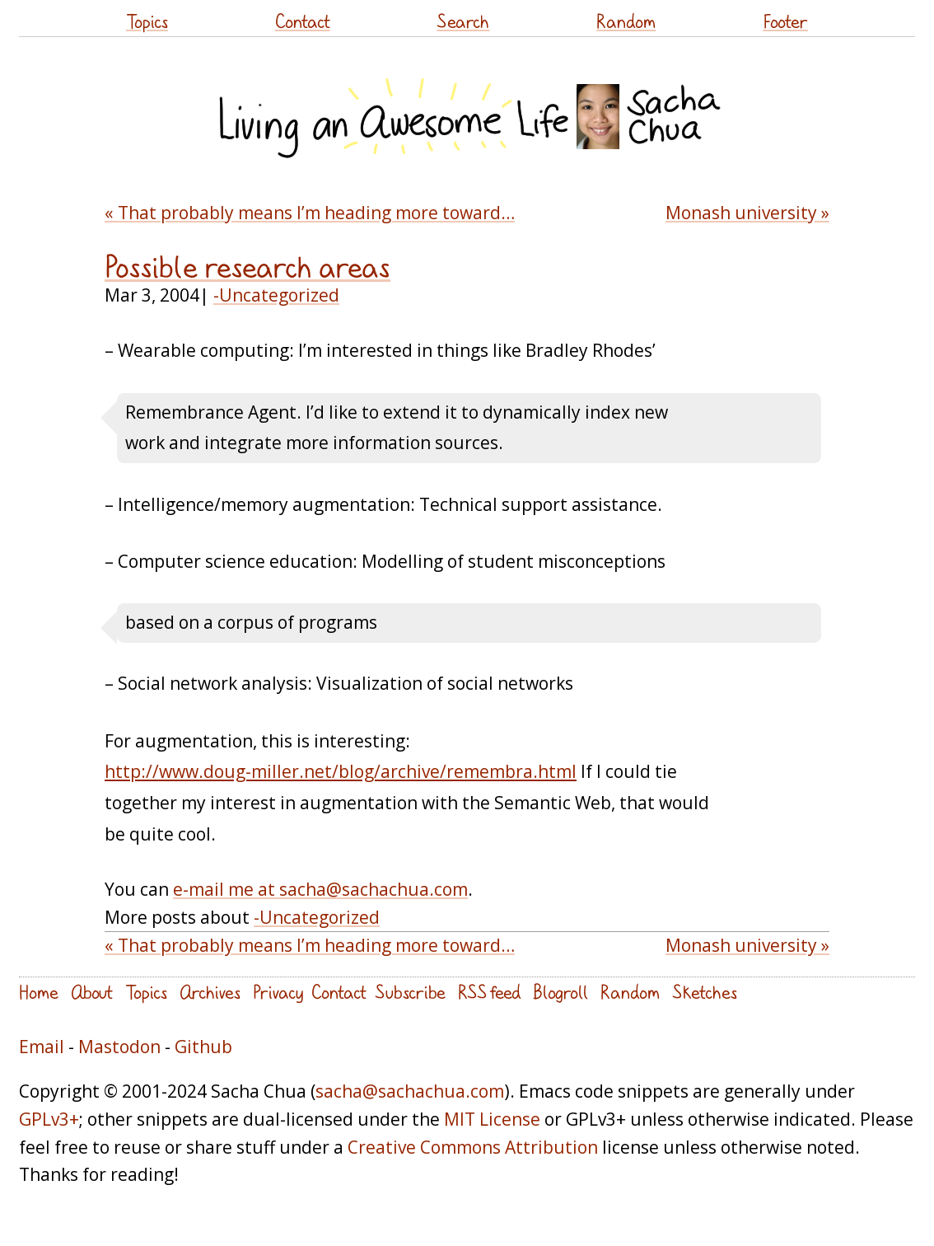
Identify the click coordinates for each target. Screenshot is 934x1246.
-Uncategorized (276, 295)
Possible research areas (247, 267)
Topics (147, 21)
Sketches (704, 992)
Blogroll (560, 992)
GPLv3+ (49, 1119)
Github (203, 1046)
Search (463, 21)
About (92, 992)
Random (626, 21)
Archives (210, 992)
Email (41, 1046)
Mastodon (119, 1046)
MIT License (492, 1119)
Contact (302, 21)
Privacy (278, 992)
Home (38, 992)
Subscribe (410, 992)
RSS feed (489, 992)
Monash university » (747, 212)
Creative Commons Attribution (473, 1147)
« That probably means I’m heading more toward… (310, 212)
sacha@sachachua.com (409, 1091)
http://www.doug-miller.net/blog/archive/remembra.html (341, 771)
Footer (785, 21)
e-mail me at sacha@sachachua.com (320, 889)
